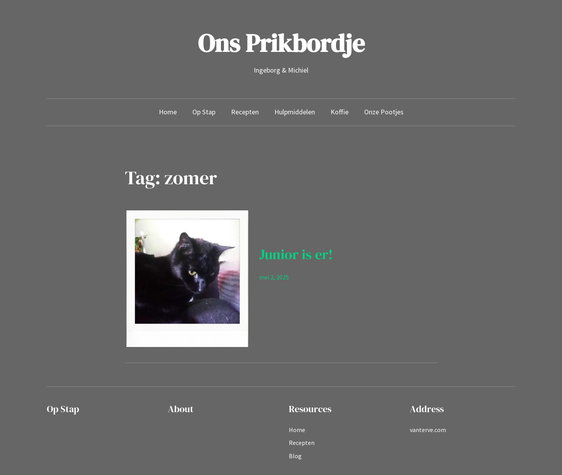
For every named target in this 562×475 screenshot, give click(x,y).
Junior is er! (296, 254)
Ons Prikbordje (281, 43)
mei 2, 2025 (274, 277)
